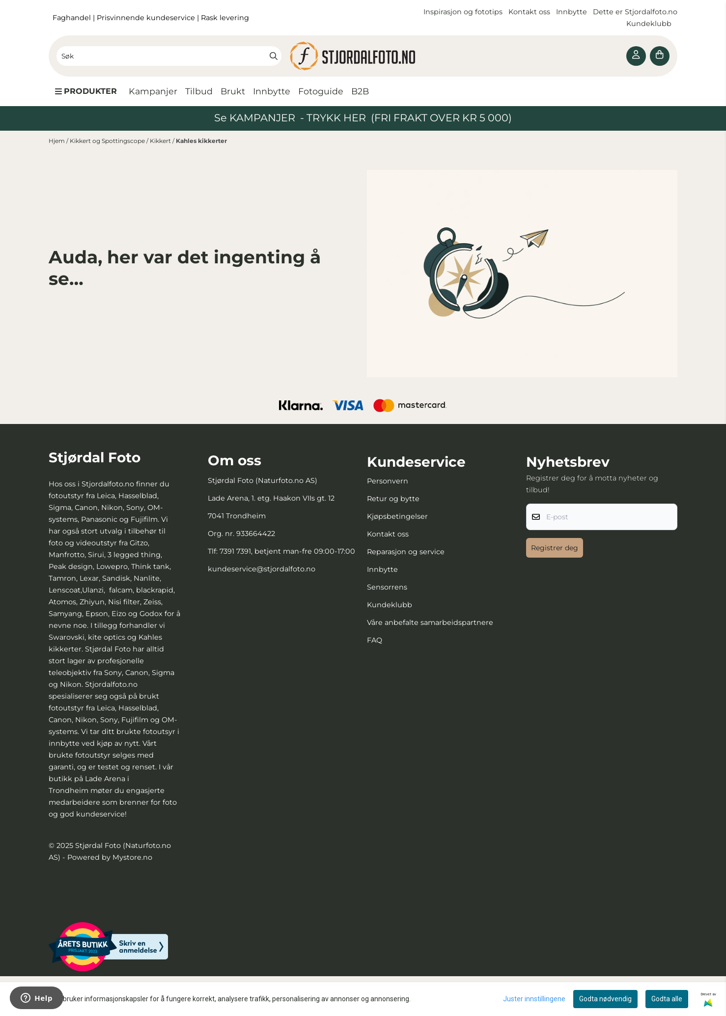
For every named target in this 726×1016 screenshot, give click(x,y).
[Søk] (168, 56)
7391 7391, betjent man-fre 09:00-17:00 (287, 551)
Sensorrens (387, 587)
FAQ (374, 640)
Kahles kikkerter (201, 140)
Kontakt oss (529, 11)
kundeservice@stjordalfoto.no (261, 568)
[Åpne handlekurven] (660, 56)
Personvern (387, 481)
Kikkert (161, 140)
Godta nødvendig (605, 999)
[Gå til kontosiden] (636, 56)
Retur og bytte (393, 498)
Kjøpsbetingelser (397, 516)
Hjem (57, 140)
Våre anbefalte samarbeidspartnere (430, 622)
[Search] (273, 56)
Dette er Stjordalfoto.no (635, 11)
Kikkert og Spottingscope (108, 140)
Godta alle (666, 999)
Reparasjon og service (406, 551)
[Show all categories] (86, 91)
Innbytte (572, 11)
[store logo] (363, 56)
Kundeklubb (649, 23)
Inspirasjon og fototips (463, 11)
